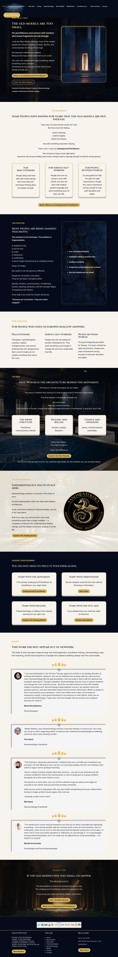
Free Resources (82, 6)
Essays (39, 6)
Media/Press (71, 6)
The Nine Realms (52, 944)
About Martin (60, 6)
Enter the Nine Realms (12, 15)
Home (4, 6)
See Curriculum (95, 6)
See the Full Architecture (24, 542)
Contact (104, 6)
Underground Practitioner (16, 6)
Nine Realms (18, 951)
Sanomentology (49, 6)
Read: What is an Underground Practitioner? (59, 205)
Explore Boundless (84, 620)
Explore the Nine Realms (59, 456)
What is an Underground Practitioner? (29, 76)
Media (48, 948)
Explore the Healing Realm (24, 536)
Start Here (31, 6)
